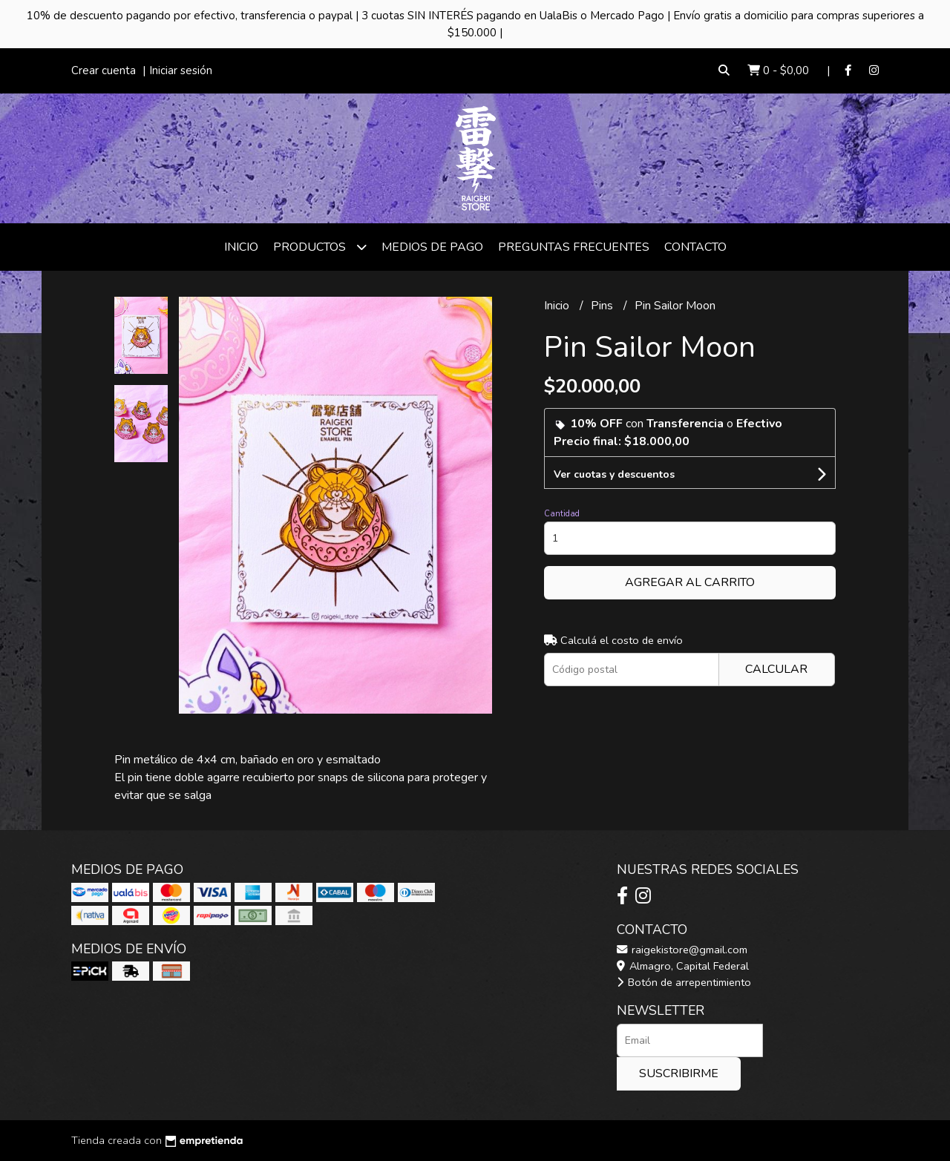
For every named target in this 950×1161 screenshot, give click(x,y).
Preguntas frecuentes (573, 247)
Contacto (695, 247)
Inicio (241, 247)
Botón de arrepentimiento (684, 982)
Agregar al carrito (690, 582)
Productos (320, 246)
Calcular (776, 669)
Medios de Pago (432, 247)
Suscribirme (678, 1073)
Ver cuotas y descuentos (614, 474)
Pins (603, 305)
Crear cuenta (103, 70)
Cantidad (562, 513)
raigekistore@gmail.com (682, 949)
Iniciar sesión (180, 70)
